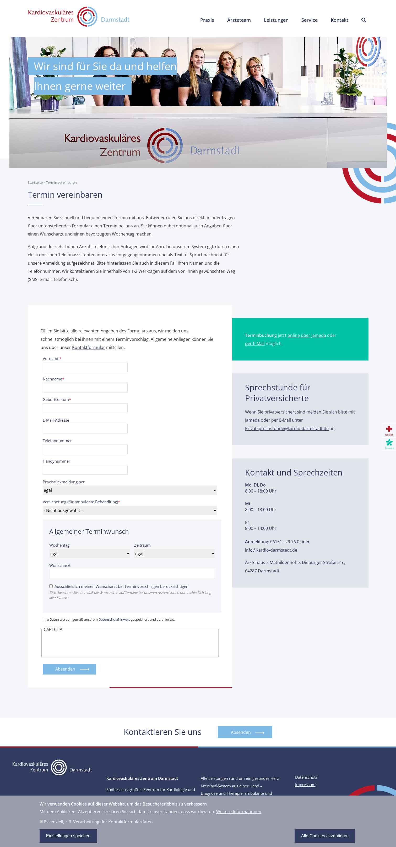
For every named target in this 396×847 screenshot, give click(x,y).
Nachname (52, 378)
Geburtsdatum (56, 399)
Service (309, 20)
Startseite (35, 182)
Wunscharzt (59, 565)
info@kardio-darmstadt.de (271, 550)
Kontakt (339, 20)
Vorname (51, 358)
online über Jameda (306, 335)
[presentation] (83, 644)
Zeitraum (142, 545)
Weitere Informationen (238, 811)
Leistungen (274, 20)
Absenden (241, 732)
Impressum (305, 784)
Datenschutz (306, 777)
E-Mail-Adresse (56, 420)
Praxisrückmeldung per (64, 481)
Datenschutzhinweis (114, 619)
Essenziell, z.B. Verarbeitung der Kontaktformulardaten (98, 822)
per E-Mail (255, 343)
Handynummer (56, 461)
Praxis (205, 20)
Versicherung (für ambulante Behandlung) (80, 501)
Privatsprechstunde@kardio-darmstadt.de (287, 428)
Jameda (252, 420)
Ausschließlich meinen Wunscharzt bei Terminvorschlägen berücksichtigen (121, 586)
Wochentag (59, 545)
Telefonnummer (57, 440)
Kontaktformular (88, 347)
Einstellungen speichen (68, 835)
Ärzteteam (237, 20)
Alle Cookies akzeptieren (325, 835)
